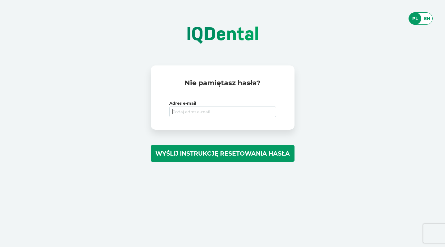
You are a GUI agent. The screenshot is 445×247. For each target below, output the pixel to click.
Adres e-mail (182, 103)
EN (427, 18)
